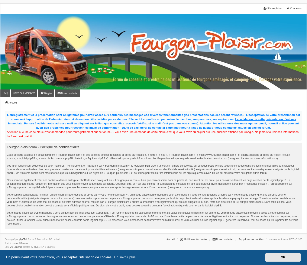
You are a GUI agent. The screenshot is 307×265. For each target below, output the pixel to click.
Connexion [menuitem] (294, 8)
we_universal (16, 247)
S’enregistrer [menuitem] (273, 8)
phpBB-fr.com (22, 243)
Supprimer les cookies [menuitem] (251, 239)
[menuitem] (46, 93)
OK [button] (283, 257)
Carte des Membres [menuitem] (24, 93)
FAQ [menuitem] (5, 93)
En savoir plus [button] (125, 257)
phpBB (22, 239)
